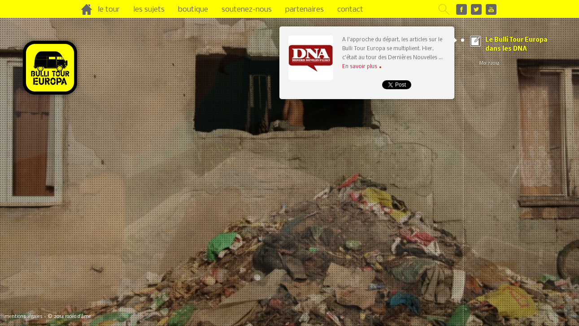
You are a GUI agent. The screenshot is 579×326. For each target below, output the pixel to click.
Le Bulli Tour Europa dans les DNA (517, 52)
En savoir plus (361, 67)
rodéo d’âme (78, 316)
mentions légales (23, 316)
